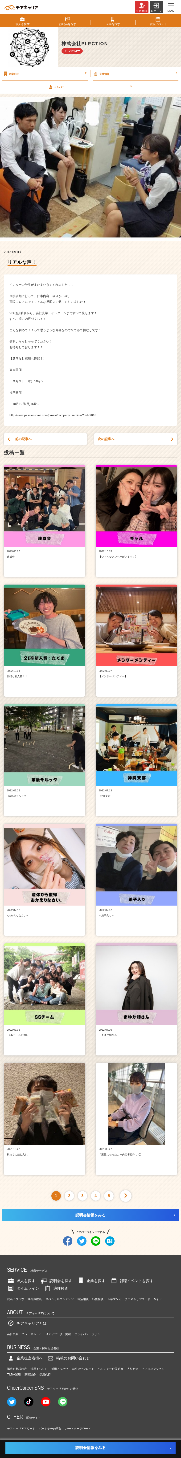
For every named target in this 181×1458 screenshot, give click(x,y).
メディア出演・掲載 (58, 1334)
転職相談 (97, 1299)
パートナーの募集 (50, 1428)
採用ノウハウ (59, 1369)
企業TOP (45, 74)
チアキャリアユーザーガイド (143, 1299)
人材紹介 (132, 1369)
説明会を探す (56, 1280)
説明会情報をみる (90, 1215)
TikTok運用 (14, 1374)
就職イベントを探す (131, 1280)
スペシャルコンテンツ (59, 1299)
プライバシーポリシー (88, 1334)
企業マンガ (114, 1299)
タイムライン (23, 1288)
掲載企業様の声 (17, 1369)
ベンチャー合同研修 (110, 1369)
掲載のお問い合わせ (68, 1358)
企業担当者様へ (25, 1358)
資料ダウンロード (83, 1369)
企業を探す (91, 1280)
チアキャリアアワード (21, 1428)
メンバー (90, 87)
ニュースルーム (32, 1334)
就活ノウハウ (15, 1299)
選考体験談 (35, 1299)
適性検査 (56, 1288)
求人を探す (21, 1280)
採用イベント (38, 1369)
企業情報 (135, 74)
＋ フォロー (72, 50)
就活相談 (83, 1299)
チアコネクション (153, 1369)
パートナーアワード (78, 1428)
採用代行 (45, 1374)
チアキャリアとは (27, 1323)
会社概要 (12, 1334)
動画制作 (30, 1374)
